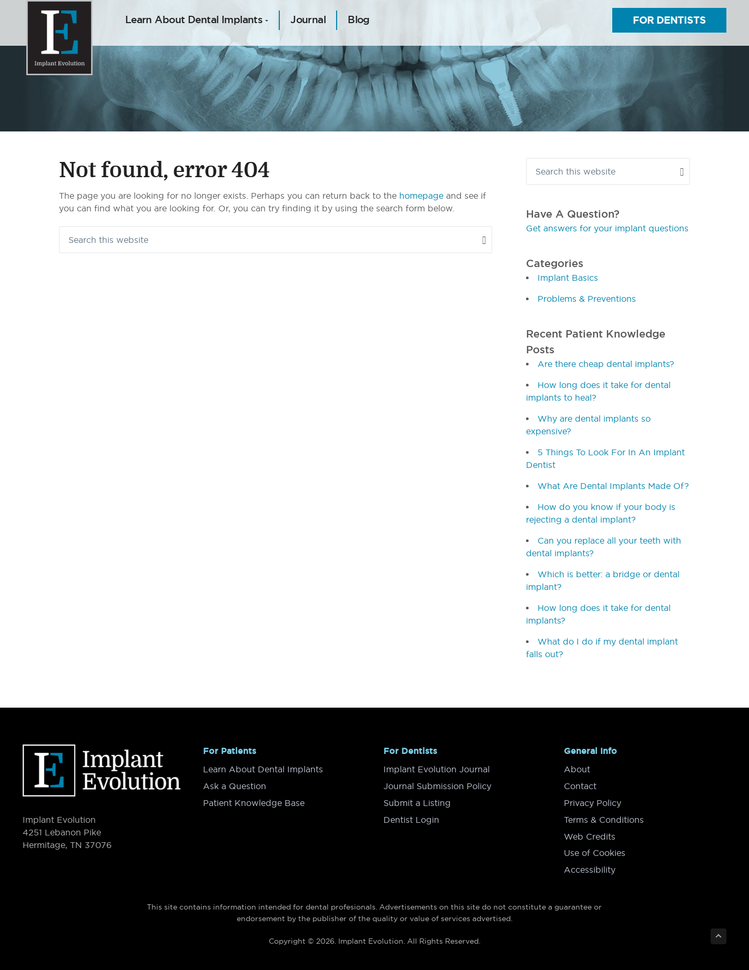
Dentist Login (411, 817)
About (577, 768)
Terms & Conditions (604, 817)
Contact (580, 785)
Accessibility (589, 866)
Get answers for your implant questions (607, 228)
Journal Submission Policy (437, 785)
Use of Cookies (594, 849)
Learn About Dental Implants (263, 768)
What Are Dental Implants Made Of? (613, 486)
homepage (421, 195)
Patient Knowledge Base (254, 801)
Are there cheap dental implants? (606, 364)
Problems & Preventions (587, 298)
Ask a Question (234, 785)
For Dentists (669, 20)
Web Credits (589, 834)
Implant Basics (568, 277)
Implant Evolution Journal (436, 768)
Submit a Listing (417, 801)
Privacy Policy (592, 801)
